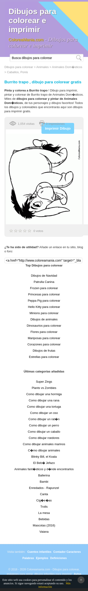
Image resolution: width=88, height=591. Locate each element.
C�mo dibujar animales (44, 450)
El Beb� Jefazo (44, 463)
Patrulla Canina (44, 282)
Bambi (44, 481)
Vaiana (44, 531)
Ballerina (44, 475)
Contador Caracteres (67, 551)
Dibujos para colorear (18, 67)
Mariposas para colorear (44, 338)
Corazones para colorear (43, 344)
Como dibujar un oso (44, 413)
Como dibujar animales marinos (44, 444)
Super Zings (44, 381)
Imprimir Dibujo (58, 128)
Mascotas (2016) (44, 525)
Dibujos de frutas (44, 350)
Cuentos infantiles (39, 551)
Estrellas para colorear (44, 357)
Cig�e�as (44, 500)
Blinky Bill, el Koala (44, 456)
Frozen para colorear (44, 288)
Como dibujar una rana (44, 400)
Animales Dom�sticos (67, 67)
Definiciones (58, 558)
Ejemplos (42, 558)
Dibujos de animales (43, 319)
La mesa (44, 513)
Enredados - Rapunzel (44, 488)
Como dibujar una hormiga (44, 394)
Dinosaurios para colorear (44, 325)
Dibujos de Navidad (44, 275)
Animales (42, 67)
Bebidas (44, 519)
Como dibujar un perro (44, 425)
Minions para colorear (43, 313)
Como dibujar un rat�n (44, 419)
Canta (44, 494)
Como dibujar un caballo (44, 431)
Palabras (28, 558)
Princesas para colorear (44, 294)
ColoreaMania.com (26, 40)
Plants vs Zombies (44, 388)
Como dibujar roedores (44, 438)
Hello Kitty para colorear (44, 307)
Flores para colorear (44, 332)
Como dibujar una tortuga (44, 406)
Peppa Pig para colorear (44, 300)
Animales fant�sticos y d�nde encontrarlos (44, 469)
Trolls (43, 506)
